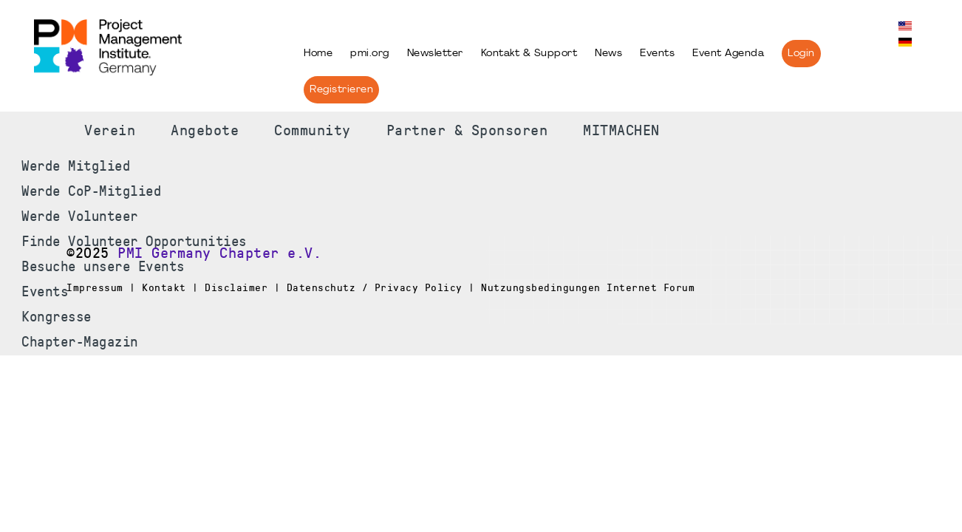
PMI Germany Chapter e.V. (219, 253)
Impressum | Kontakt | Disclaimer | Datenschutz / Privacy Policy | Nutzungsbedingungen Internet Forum (380, 287)
